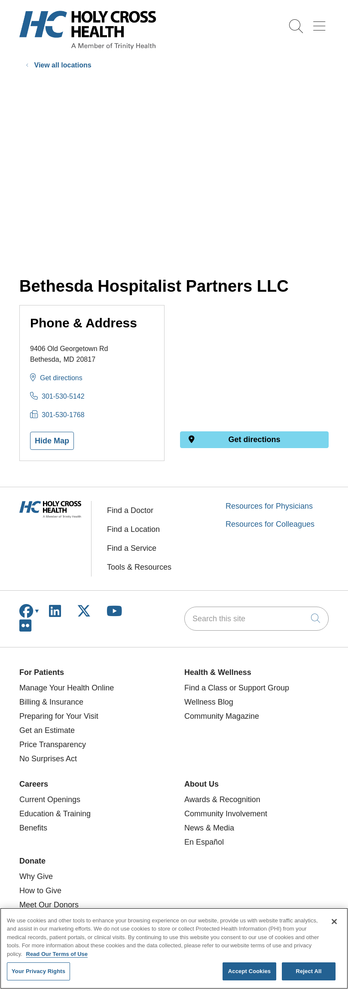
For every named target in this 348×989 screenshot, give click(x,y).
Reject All (308, 971)
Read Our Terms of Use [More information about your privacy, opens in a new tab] (57, 954)
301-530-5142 (63, 396)
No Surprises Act (48, 758)
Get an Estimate (47, 730)
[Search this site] (256, 619)
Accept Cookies (249, 971)
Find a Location (133, 529)
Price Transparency (52, 744)
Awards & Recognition (222, 799)
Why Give (36, 876)
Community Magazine (221, 716)
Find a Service (131, 548)
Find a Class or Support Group (236, 688)
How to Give (40, 890)
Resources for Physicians (269, 506)
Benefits (33, 828)
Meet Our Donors (49, 904)
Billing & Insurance (51, 702)
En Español (204, 842)
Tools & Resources (139, 567)
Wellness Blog (208, 702)
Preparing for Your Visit (58, 716)
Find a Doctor (130, 510)
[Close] (334, 921)
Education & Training (55, 813)
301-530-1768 (63, 414)
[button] (321, 23)
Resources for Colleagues (270, 524)
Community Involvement (225, 813)
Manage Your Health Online (66, 688)
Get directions (61, 378)
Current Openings (49, 799)
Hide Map (52, 441)
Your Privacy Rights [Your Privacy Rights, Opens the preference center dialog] (38, 971)
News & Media (209, 828)
